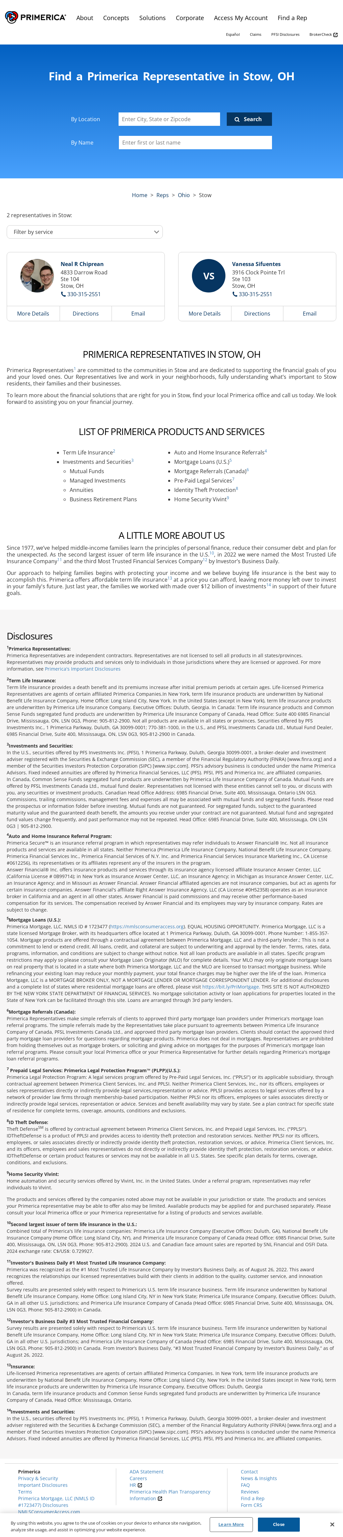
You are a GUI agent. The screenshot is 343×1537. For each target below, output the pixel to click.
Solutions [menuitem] (152, 18)
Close (279, 1524)
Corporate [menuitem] (190, 18)
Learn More (231, 1524)
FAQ (245, 1485)
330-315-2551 (84, 294)
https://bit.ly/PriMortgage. (231, 987)
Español (233, 34)
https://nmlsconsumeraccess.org (147, 926)
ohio (184, 195)
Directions (86, 313)
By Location (85, 119)
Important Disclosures (43, 1485)
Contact (249, 1471)
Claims (255, 34)
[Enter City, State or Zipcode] (169, 119)
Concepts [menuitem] (116, 18)
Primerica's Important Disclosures (83, 669)
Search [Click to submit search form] (253, 119)
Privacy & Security (38, 1478)
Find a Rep (253, 1498)
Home (139, 195)
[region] (171, 1525)
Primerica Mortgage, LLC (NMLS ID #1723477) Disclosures (56, 1501)
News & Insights (259, 1478)
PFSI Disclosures (285, 34)
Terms (25, 1491)
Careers (138, 1478)
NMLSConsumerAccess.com (49, 1512)
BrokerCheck (324, 34)
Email (138, 313)
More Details (33, 313)
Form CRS (251, 1505)
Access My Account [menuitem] (241, 18)
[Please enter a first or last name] (195, 142)
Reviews (250, 1491)
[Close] (332, 1524)
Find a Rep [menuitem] (292, 18)
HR (136, 1485)
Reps (162, 195)
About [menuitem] (84, 18)
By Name (82, 142)
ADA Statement (146, 1471)
